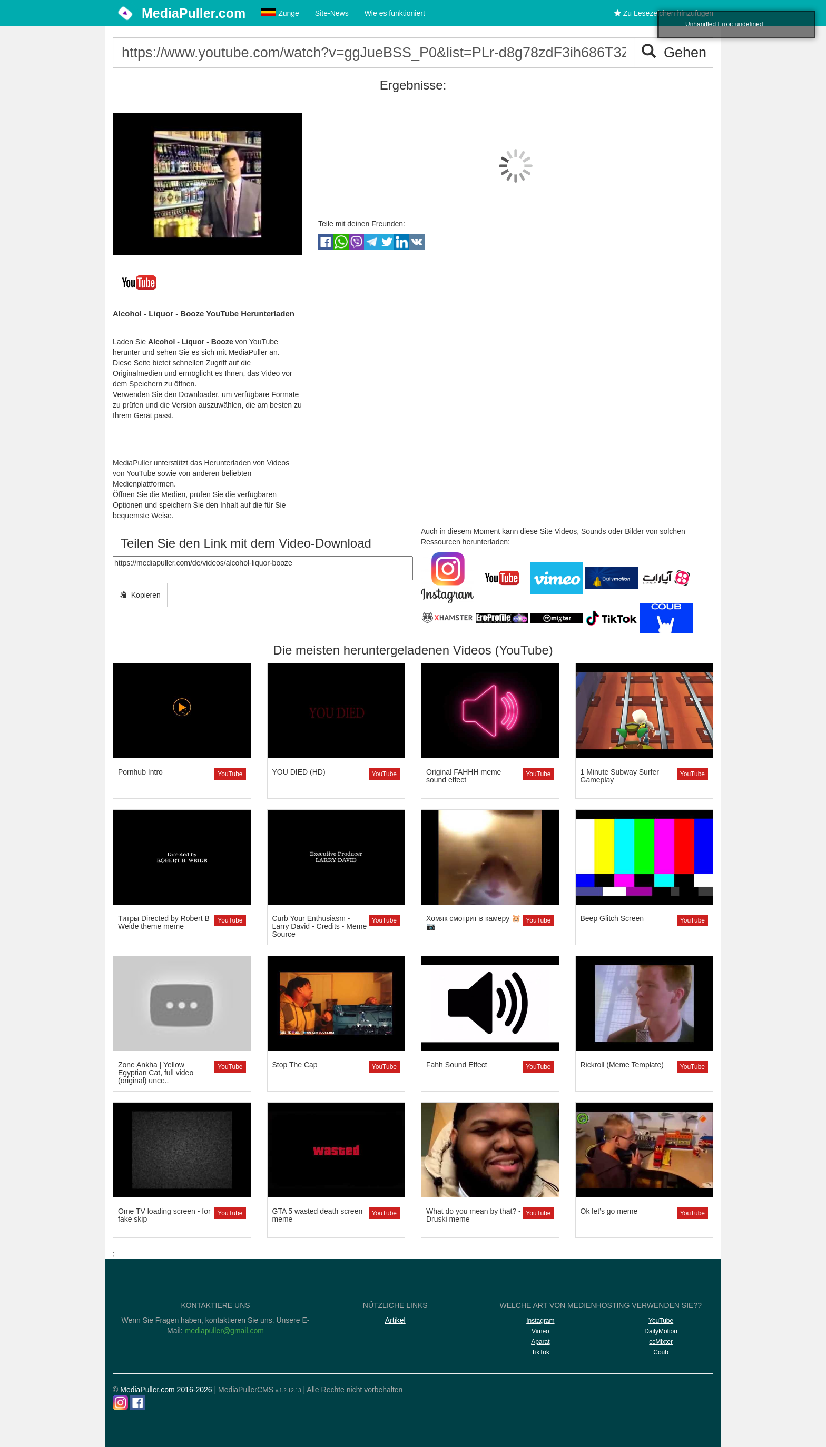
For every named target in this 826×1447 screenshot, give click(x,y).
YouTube (230, 774)
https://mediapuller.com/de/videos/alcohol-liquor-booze (263, 568)
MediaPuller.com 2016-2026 (166, 1389)
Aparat (540, 1341)
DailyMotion (660, 1331)
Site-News (332, 13)
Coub (660, 1352)
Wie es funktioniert (395, 13)
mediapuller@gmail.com (224, 1330)
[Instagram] (120, 1402)
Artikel (395, 1320)
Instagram (540, 1320)
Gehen (674, 52)
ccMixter (661, 1341)
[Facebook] (137, 1402)
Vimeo (540, 1331)
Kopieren (140, 595)
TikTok (540, 1352)
